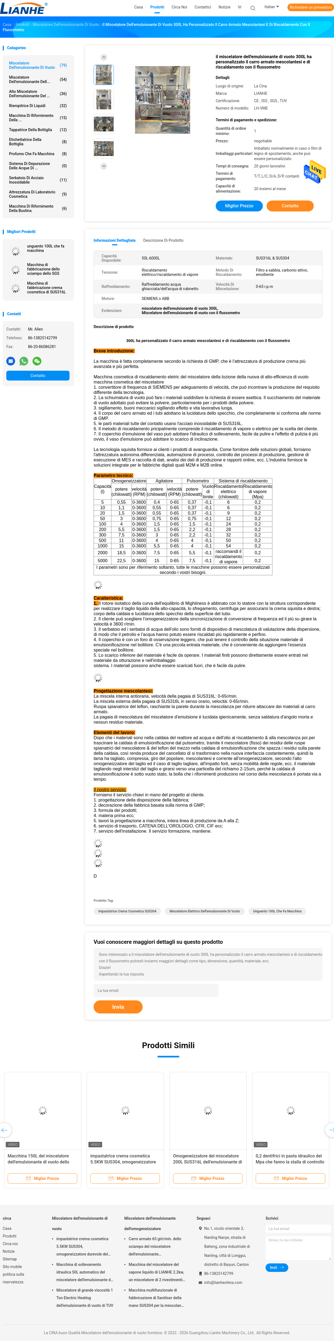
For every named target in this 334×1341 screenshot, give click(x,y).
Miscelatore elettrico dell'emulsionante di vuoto (204, 911)
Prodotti (9, 1236)
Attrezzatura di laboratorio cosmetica (38, 194)
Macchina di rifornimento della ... (38, 117)
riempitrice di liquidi (38, 105)
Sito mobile (12, 1267)
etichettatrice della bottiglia (38, 141)
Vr (239, 7)
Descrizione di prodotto (163, 240)
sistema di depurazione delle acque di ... (38, 165)
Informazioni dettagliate (115, 240)
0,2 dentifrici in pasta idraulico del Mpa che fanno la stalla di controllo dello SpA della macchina (290, 1162)
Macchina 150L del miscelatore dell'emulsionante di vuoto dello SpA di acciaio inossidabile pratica (41, 1162)
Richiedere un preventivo (311, 7)
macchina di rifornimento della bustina (38, 208)
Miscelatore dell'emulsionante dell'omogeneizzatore (150, 1223)
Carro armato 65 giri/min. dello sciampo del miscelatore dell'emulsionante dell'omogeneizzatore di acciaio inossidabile (155, 1247)
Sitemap (10, 1259)
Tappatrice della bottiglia (38, 129)
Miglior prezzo (239, 205)
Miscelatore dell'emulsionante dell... (38, 79)
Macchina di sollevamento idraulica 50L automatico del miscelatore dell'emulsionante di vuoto (84, 1273)
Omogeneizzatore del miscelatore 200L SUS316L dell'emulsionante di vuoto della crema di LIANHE (207, 1162)
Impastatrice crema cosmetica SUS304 (127, 911)
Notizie (9, 1251)
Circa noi (10, 1244)
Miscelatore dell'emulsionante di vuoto (38, 65)
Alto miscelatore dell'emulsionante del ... (38, 93)
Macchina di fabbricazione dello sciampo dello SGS (43, 269)
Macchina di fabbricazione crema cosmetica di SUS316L (46, 287)
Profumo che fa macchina (38, 154)
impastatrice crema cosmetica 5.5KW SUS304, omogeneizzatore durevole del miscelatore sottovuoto (82, 1247)
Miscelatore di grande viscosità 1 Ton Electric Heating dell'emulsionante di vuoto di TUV (84, 1298)
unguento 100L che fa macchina (45, 248)
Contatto (37, 375)
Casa (7, 1228)
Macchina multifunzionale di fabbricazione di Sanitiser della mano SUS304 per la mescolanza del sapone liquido (157, 1298)
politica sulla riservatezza (13, 1278)
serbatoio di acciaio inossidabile (38, 180)
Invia (118, 1007)
